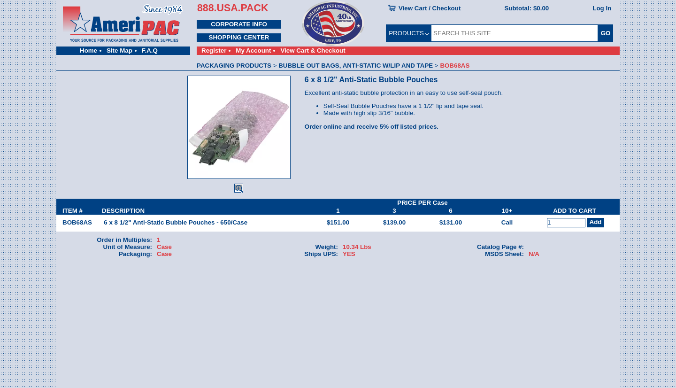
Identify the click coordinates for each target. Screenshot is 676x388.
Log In (601, 8)
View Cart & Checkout (312, 50)
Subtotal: (526, 8)
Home (88, 50)
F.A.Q (150, 50)
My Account (253, 50)
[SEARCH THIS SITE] (514, 33)
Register (213, 50)
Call (507, 222)
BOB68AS (77, 222)
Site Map (119, 50)
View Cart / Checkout (430, 8)
